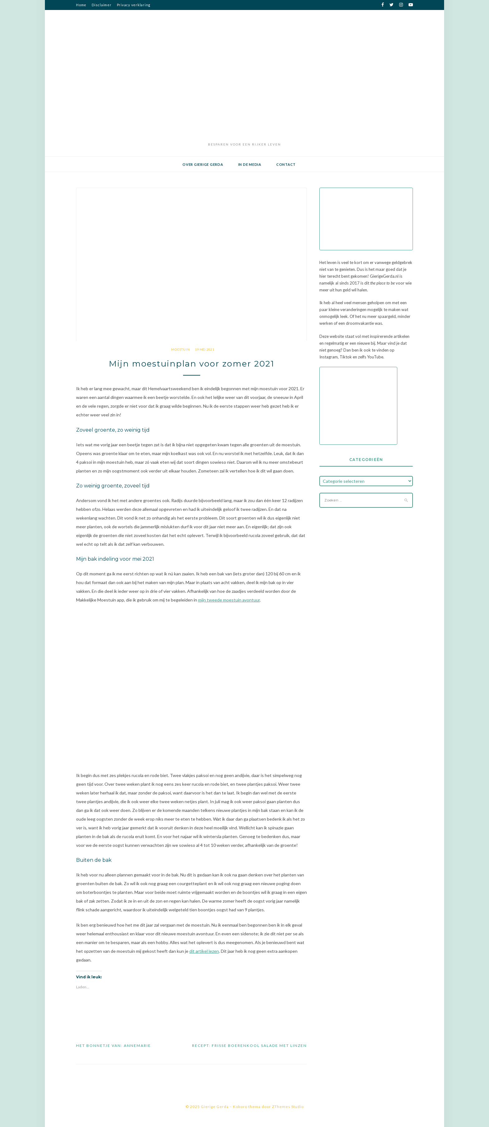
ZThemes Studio (288, 1106)
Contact (286, 164)
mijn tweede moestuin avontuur (229, 599)
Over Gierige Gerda (202, 164)
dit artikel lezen (204, 951)
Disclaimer (102, 5)
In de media (249, 164)
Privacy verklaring (134, 5)
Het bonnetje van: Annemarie (113, 1045)
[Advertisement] (244, 93)
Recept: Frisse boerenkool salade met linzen (249, 1045)
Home (81, 5)
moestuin (180, 349)
